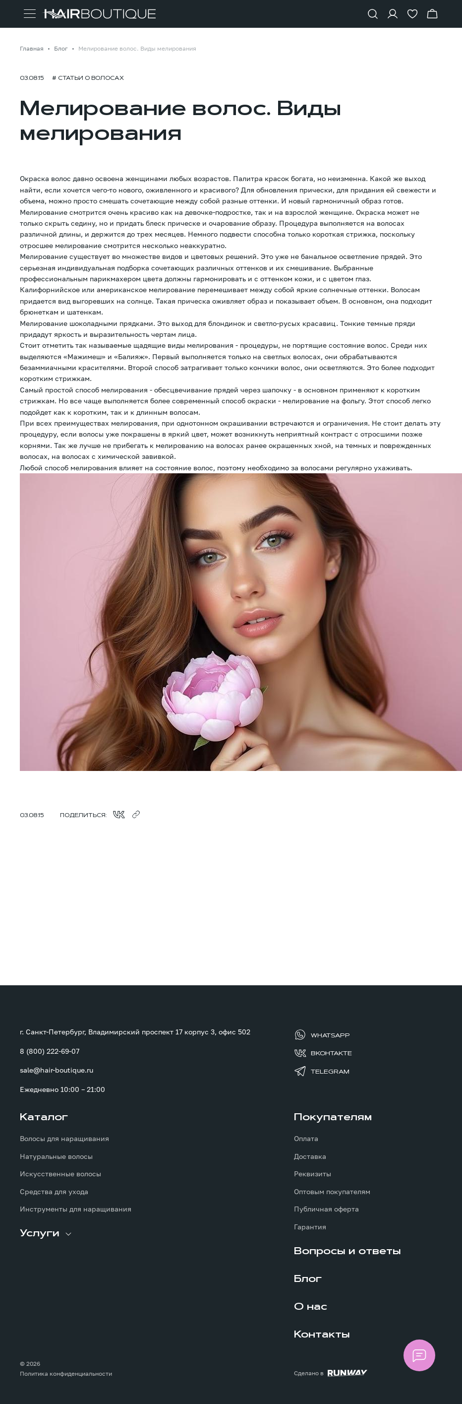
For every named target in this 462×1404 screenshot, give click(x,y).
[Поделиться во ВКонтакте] (119, 814)
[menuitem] (94, 1163)
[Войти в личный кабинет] (393, 14)
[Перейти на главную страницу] (99, 13)
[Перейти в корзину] (432, 14)
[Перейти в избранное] (412, 14)
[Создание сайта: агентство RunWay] (330, 1373)
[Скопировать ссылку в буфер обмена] (135, 814)
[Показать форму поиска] (373, 14)
